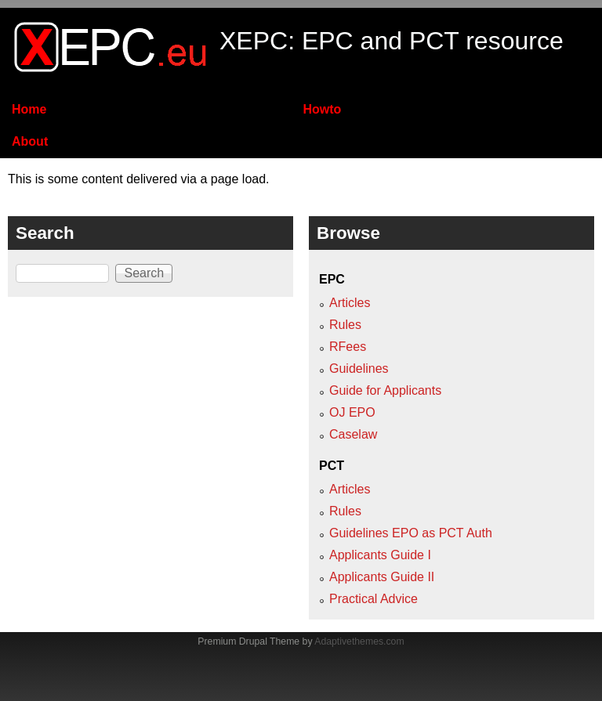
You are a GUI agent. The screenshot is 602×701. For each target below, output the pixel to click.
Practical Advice (373, 598)
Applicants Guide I (380, 555)
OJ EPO (352, 412)
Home (29, 109)
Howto (322, 109)
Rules (345, 324)
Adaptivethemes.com (359, 641)
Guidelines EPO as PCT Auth (410, 533)
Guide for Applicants (385, 390)
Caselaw (353, 434)
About (30, 141)
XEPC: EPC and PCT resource (391, 41)
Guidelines (359, 368)
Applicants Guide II (381, 577)
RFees (347, 346)
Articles (349, 302)
